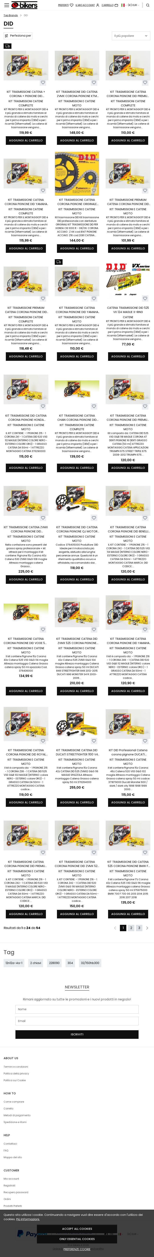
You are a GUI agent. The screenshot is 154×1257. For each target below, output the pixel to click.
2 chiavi (35, 963)
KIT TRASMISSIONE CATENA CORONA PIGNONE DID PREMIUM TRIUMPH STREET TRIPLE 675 (128, 418)
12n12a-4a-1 (14, 963)
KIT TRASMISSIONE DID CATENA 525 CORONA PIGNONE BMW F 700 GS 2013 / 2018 (128, 864)
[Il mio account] (87, 5)
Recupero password (16, 1192)
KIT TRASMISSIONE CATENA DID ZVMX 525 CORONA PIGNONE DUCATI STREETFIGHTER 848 (76, 641)
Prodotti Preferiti (13, 1206)
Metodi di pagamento (17, 1115)
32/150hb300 (90, 963)
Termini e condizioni (16, 1066)
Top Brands (11, 15)
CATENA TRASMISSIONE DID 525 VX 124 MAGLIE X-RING (128, 310)
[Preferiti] (65, 5)
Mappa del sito (13, 1157)
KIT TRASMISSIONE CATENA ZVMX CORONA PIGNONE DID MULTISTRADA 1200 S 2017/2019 (26, 529)
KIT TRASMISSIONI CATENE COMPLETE (26, 103)
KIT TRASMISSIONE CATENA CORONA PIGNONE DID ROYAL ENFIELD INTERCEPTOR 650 (26, 752)
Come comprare (14, 1101)
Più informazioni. (28, 1219)
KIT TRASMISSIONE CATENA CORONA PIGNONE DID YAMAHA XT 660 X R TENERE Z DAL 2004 (77, 310)
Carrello (8, 1108)
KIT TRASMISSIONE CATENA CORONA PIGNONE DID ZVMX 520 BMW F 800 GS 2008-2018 (77, 864)
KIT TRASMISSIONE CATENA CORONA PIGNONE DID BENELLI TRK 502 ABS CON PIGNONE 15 (128, 529)
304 (70, 963)
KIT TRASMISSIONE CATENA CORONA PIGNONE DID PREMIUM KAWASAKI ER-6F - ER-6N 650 (128, 94)
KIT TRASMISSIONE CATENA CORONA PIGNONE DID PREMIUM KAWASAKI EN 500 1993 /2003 (25, 864)
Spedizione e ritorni (15, 1122)
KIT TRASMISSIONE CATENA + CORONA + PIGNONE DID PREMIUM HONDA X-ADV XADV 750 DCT (26, 94)
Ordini (7, 1199)
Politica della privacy (16, 1073)
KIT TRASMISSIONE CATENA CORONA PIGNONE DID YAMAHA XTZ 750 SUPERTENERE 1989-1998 (128, 641)
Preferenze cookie (77, 1249)
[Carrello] (110, 5)
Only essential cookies (77, 1239)
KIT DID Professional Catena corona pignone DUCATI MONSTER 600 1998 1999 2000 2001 (128, 752)
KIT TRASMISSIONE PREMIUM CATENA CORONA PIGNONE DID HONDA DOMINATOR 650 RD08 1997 (128, 202)
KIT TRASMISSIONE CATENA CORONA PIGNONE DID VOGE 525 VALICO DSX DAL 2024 (26, 641)
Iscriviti (77, 1034)
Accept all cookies (77, 1229)
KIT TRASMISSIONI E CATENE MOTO (77, 103)
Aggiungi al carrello (26, 140)
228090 (54, 963)
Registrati (9, 1185)
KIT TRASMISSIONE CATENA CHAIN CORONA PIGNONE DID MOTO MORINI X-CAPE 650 (77, 418)
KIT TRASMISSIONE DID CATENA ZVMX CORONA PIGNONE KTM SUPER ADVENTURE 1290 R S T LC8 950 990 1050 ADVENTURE (77, 94)
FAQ (6, 1150)
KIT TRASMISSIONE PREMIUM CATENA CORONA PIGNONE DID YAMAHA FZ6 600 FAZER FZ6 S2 (26, 310)
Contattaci (10, 1143)
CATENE (128, 317)
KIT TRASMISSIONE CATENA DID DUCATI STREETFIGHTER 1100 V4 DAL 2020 (77, 752)
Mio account (11, 1178)
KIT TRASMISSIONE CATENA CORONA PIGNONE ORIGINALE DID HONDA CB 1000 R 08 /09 (77, 202)
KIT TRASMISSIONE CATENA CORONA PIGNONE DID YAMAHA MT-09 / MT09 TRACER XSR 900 (26, 202)
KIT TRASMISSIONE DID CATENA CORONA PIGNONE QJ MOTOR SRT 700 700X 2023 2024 (76, 529)
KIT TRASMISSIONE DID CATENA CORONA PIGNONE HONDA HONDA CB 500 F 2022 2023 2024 (26, 418)
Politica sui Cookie (15, 1080)
